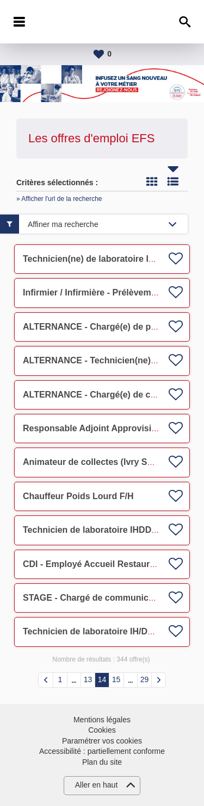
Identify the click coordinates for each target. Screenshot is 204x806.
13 (88, 679)
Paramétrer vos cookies (102, 740)
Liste (173, 181)
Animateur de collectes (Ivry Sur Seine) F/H (112, 462)
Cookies (102, 730)
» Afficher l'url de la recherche (59, 199)
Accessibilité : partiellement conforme (102, 751)
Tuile (151, 181)
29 (144, 679)
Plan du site (102, 762)
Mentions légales (102, 719)
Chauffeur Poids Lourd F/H (78, 496)
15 (116, 679)
